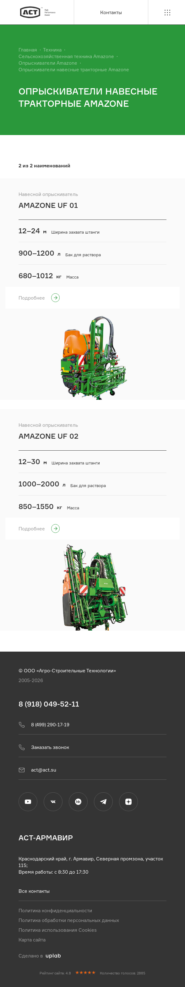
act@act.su (37, 770)
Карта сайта (32, 939)
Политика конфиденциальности (55, 910)
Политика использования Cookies (58, 930)
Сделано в (40, 955)
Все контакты (34, 891)
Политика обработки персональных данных (69, 920)
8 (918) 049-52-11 (49, 704)
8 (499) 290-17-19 (44, 724)
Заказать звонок (44, 747)
